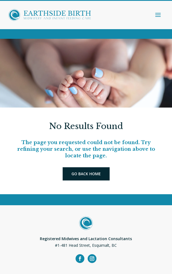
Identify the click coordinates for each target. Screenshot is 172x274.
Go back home (86, 173)
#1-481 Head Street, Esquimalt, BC (86, 245)
